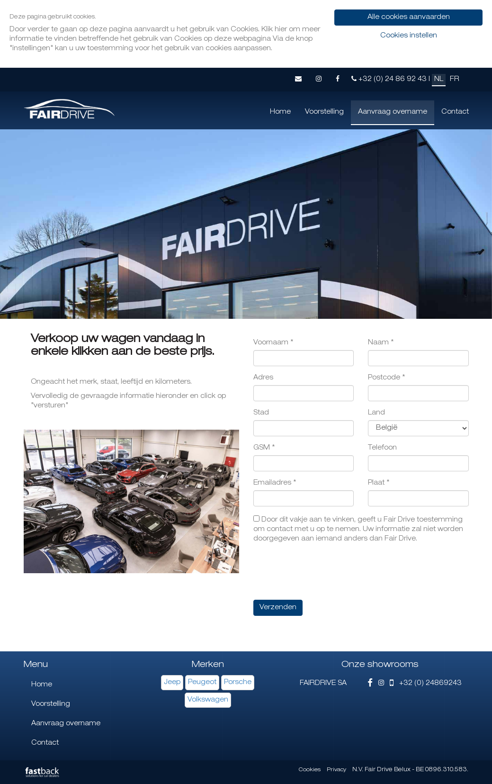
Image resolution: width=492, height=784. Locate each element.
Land (376, 413)
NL (438, 79)
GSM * (264, 448)
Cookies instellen (408, 36)
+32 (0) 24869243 (426, 683)
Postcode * (386, 378)
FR (454, 79)
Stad (261, 413)
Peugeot (202, 682)
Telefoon (382, 448)
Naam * (381, 343)
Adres (263, 378)
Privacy (336, 770)
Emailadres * (274, 483)
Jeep (172, 682)
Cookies (310, 770)
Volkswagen (208, 700)
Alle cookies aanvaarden (408, 17)
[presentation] (325, 571)
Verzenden (277, 607)
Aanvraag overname (392, 112)
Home (280, 112)
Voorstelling (324, 112)
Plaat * (379, 483)
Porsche (237, 682)
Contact (455, 112)
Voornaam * (273, 343)
